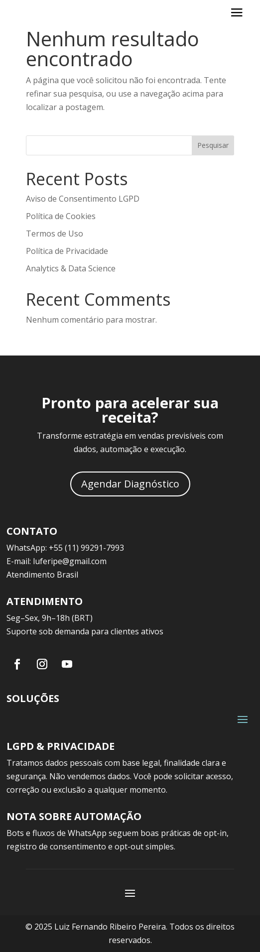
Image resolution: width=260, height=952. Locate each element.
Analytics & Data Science (71, 268)
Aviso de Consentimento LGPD (82, 198)
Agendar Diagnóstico (130, 483)
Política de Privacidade (67, 250)
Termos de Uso (54, 233)
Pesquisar (213, 145)
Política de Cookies (61, 216)
